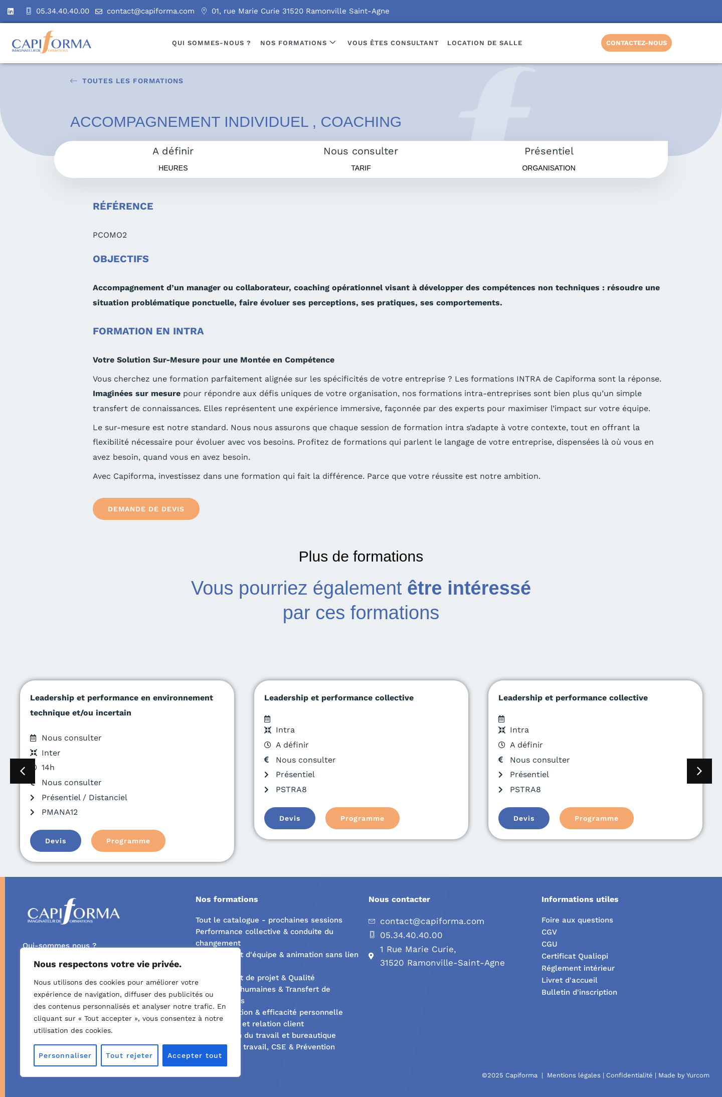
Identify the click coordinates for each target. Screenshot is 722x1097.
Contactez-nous (636, 43)
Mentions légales (574, 1075)
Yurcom (697, 1075)
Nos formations (298, 43)
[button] (22, 771)
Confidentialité (629, 1075)
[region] (130, 1012)
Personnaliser (65, 1055)
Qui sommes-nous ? (212, 43)
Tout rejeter (129, 1055)
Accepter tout (194, 1055)
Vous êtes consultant (392, 43)
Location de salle (483, 43)
